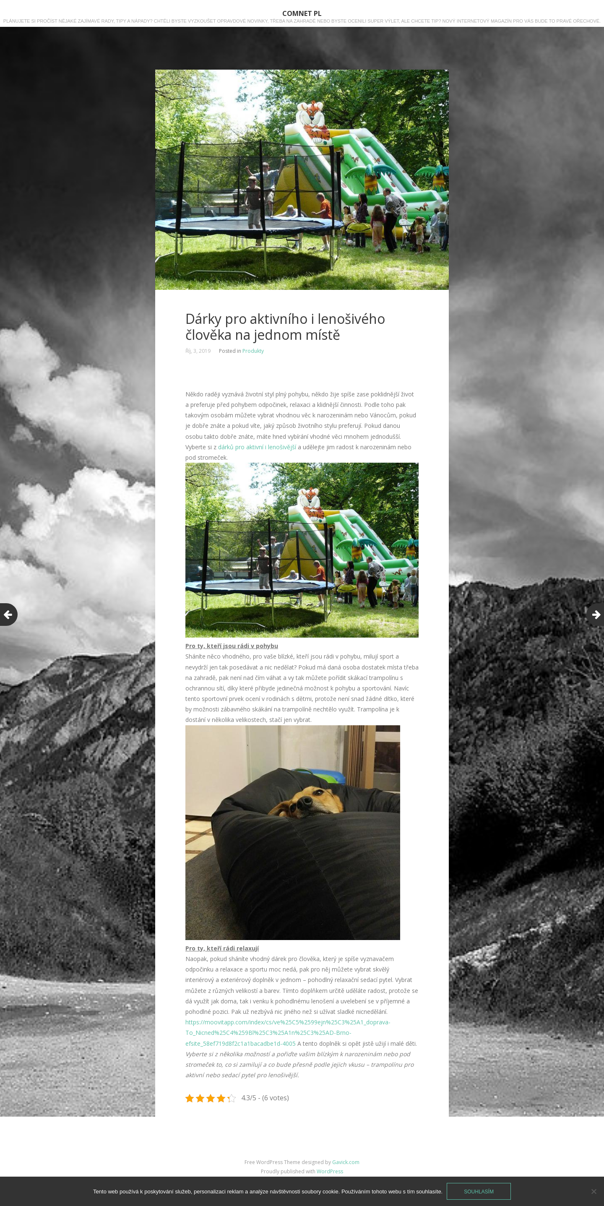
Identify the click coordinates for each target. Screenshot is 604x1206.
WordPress (330, 1171)
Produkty (253, 350)
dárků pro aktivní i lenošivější (257, 447)
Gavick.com (345, 1162)
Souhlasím (479, 1192)
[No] (593, 1191)
